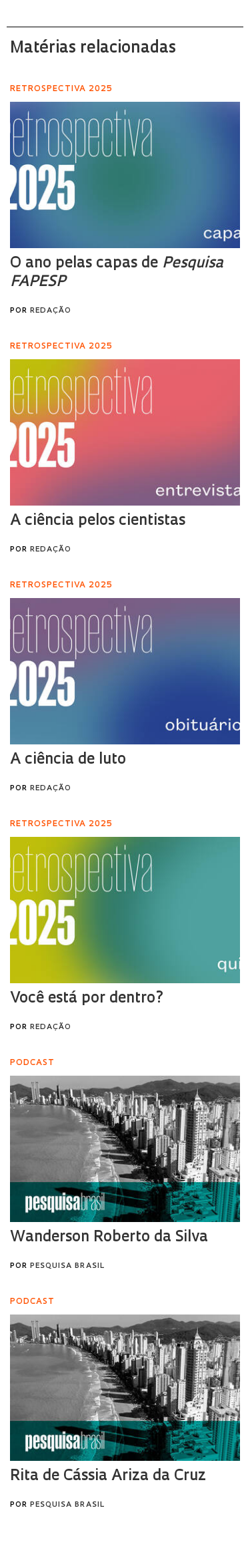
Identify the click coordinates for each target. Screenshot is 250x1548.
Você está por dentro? (87, 998)
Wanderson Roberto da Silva (109, 1237)
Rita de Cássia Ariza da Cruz (108, 1476)
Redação (50, 311)
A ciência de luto (68, 760)
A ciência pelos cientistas (97, 521)
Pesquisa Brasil (67, 1266)
